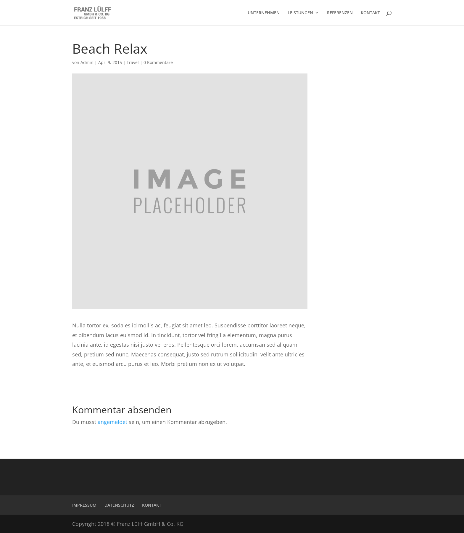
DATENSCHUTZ (119, 505)
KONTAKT (370, 13)
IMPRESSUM (84, 505)
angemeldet (112, 421)
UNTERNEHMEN (264, 13)
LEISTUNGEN (300, 13)
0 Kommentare (158, 62)
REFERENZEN (340, 13)
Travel (133, 62)
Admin (87, 62)
